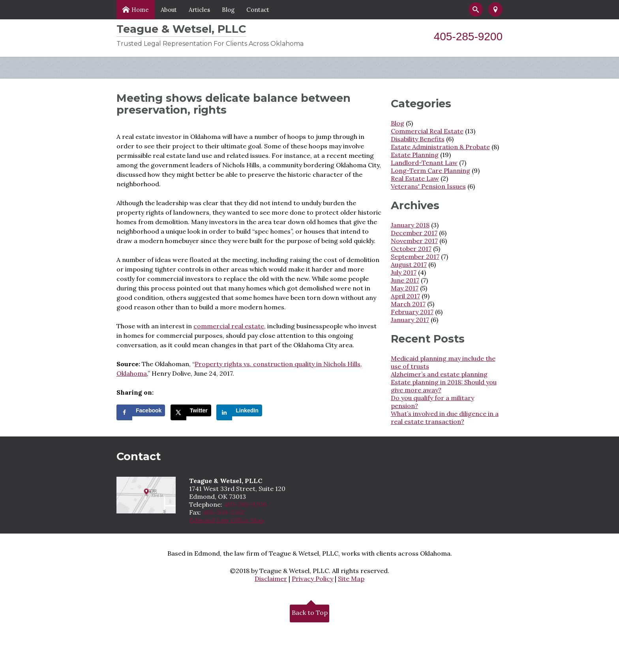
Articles (199, 9)
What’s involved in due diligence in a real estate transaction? (445, 417)
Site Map (351, 578)
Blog (228, 9)
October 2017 (411, 249)
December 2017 (414, 233)
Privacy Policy (312, 578)
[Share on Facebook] (140, 410)
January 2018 (410, 225)
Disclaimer (271, 578)
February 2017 (412, 312)
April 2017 (405, 296)
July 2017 (403, 272)
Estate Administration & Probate (440, 147)
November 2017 (414, 241)
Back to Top (310, 611)
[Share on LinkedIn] (239, 410)
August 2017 (409, 264)
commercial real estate (228, 326)
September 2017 (415, 256)
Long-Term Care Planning (430, 170)
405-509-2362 (224, 512)
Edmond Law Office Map (226, 520)
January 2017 (410, 320)
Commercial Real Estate (427, 131)
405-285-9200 (468, 36)
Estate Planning (415, 155)
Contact (257, 9)
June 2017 (405, 280)
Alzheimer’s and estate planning (439, 374)
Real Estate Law (415, 178)
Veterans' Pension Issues (428, 186)
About (169, 9)
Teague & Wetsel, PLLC (181, 29)
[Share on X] (191, 410)
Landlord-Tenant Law (424, 163)
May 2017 (404, 288)
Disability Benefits (418, 139)
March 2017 (408, 304)
